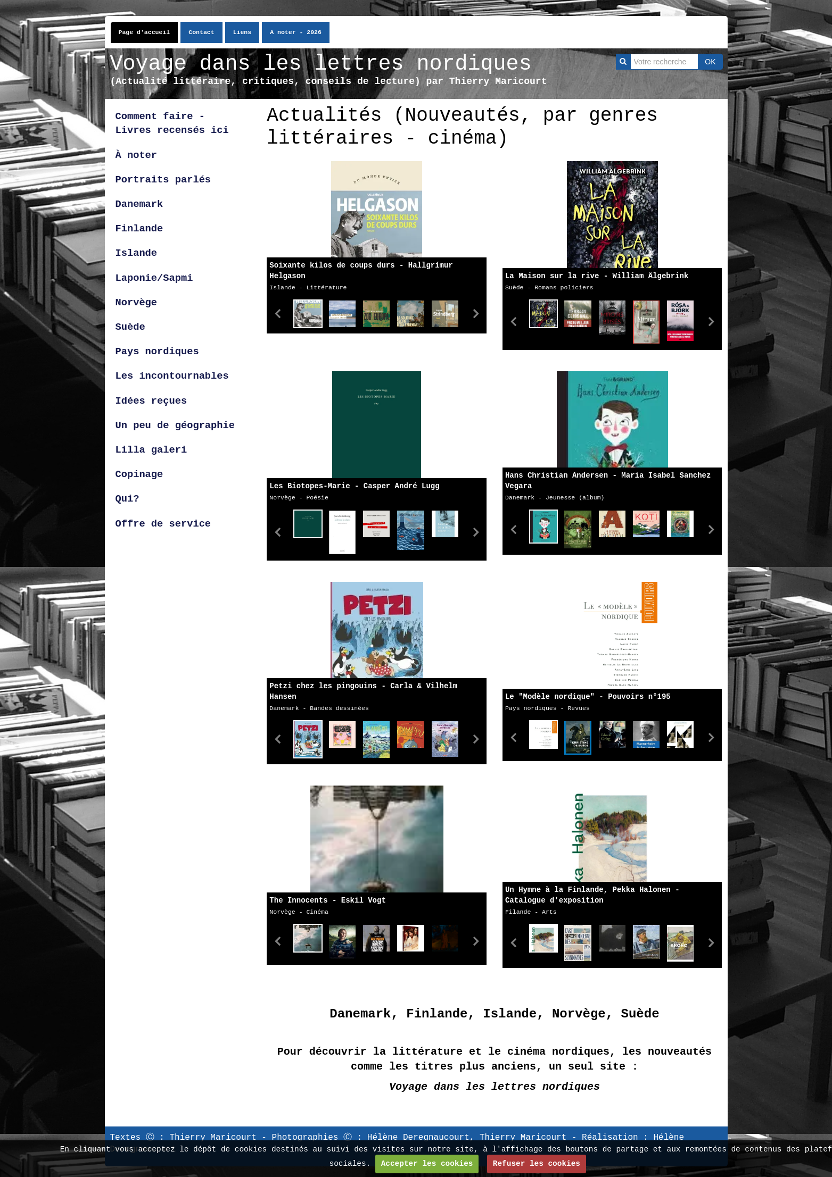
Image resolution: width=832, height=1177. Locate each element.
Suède (130, 327)
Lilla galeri (154, 450)
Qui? (127, 499)
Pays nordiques (157, 351)
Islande (137, 253)
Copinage (139, 474)
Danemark (139, 204)
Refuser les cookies (536, 1163)
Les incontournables (172, 376)
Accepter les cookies (427, 1163)
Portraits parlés (163, 180)
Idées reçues (151, 401)
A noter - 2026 (296, 32)
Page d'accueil (144, 32)
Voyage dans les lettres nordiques (321, 64)
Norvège (137, 302)
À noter (137, 155)
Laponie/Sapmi (154, 278)
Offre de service (163, 524)
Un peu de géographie (175, 425)
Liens (242, 32)
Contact (201, 32)
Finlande (139, 229)
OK (710, 61)
